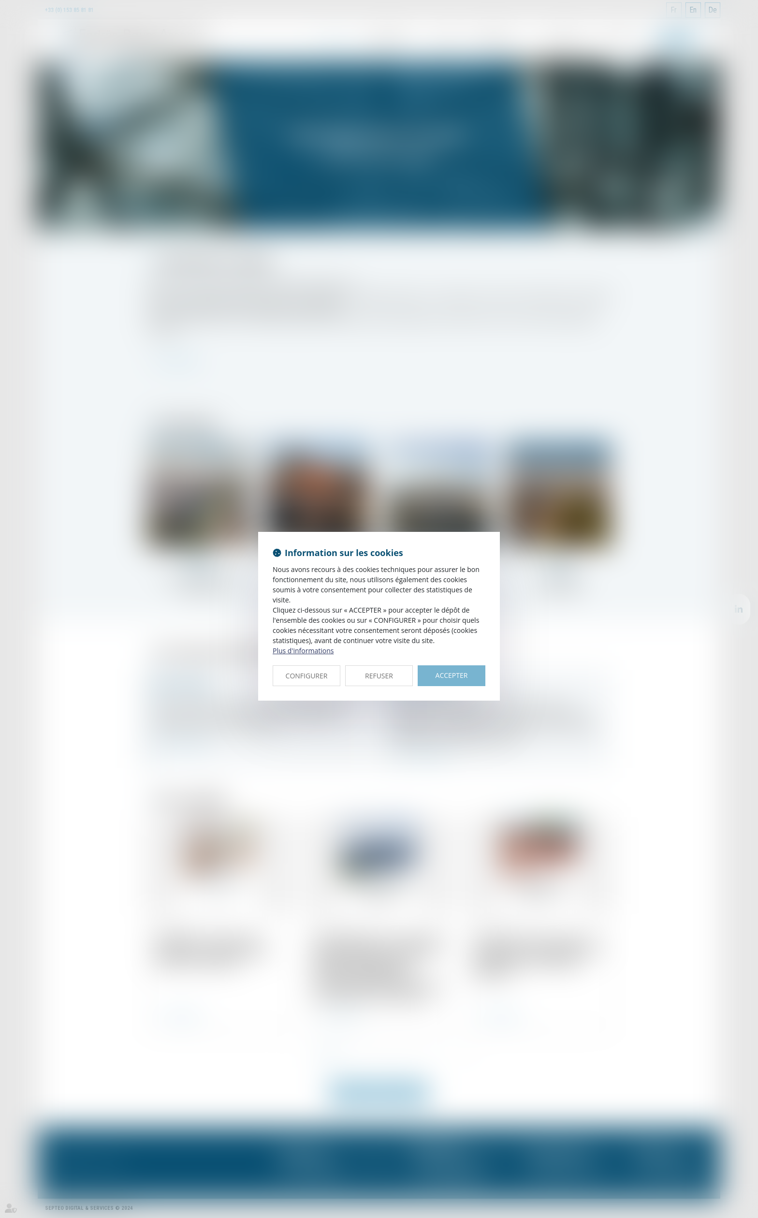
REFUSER (379, 675)
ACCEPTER (452, 675)
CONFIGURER (307, 675)
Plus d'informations (303, 650)
